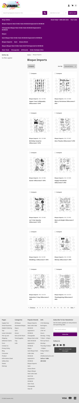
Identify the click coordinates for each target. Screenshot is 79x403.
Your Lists (73, 20)
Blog (3, 351)
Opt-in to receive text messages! (65, 350)
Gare (15, 42)
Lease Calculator (7, 333)
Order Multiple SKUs (37, 50)
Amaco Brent (23, 42)
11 (58, 307)
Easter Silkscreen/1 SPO (37, 180)
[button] (65, 350)
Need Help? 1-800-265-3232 (60, 20)
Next (73, 307)
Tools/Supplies (19, 338)
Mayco (4, 34)
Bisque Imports (7, 42)
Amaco (17, 333)
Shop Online (7, 20)
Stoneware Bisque (20, 325)
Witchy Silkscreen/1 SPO (63, 260)
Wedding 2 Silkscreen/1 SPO (39, 260)
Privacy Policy (6, 348)
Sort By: (60, 66)
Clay (16, 341)
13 (64, 307)
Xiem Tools (5, 50)
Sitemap (4, 366)
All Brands (24, 50)
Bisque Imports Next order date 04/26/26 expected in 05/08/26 (23, 24)
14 (68, 307)
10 (54, 307)
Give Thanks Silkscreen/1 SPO (65, 141)
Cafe (16, 343)
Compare (31, 66)
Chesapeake (15, 50)
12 (61, 307)
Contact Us (5, 346)
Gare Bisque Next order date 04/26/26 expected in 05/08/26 (22, 38)
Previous (31, 307)
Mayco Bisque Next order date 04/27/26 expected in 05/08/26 (22, 46)
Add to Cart (72, 13)
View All (30, 389)
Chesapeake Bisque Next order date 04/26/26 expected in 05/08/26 (21, 29)
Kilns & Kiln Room (20, 335)
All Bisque (18, 323)
